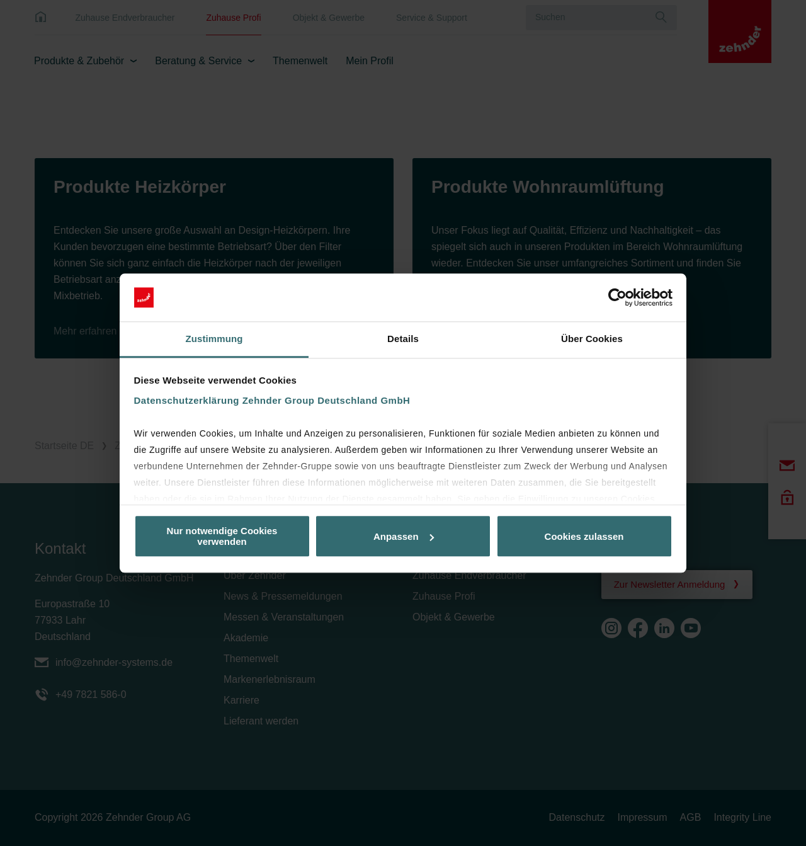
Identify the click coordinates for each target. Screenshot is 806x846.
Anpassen (403, 536)
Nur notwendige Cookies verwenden (222, 536)
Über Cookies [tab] (592, 339)
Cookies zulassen (584, 536)
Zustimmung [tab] (214, 339)
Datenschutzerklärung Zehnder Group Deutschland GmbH (272, 401)
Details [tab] (403, 339)
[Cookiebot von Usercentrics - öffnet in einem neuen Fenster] (617, 297)
